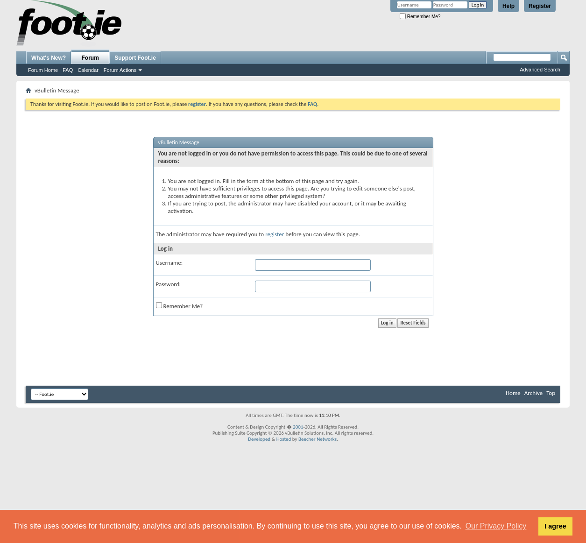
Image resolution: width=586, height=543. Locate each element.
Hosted (283, 439)
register (274, 234)
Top (550, 392)
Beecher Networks (317, 439)
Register (540, 6)
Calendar (88, 70)
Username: (169, 262)
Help (508, 6)
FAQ (68, 70)
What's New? (48, 58)
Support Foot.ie (135, 58)
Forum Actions (120, 70)
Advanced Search (540, 69)
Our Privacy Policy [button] (496, 526)
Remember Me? (420, 16)
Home (513, 392)
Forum (90, 58)
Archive (533, 392)
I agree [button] (555, 526)
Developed (259, 439)
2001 (298, 427)
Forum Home (43, 70)
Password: (168, 284)
